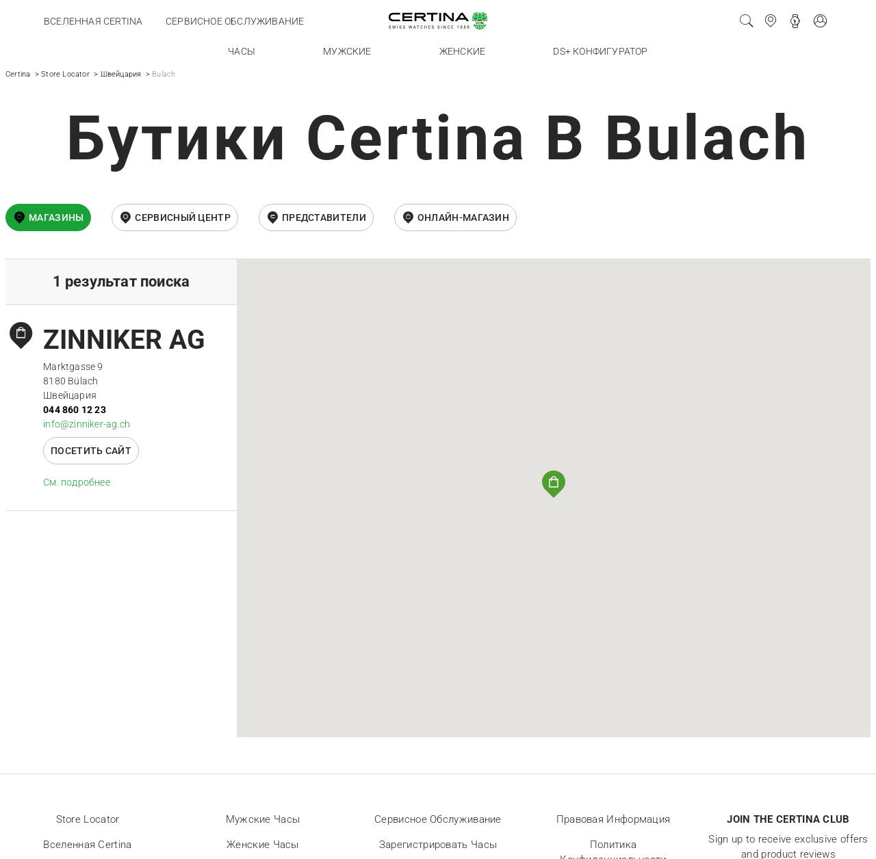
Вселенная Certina (93, 21)
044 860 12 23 (74, 409)
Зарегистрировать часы (438, 844)
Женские (462, 51)
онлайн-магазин (463, 217)
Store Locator (65, 74)
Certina (17, 74)
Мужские (347, 51)
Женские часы (263, 844)
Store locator (88, 819)
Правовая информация (613, 819)
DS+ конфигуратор (600, 51)
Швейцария (121, 74)
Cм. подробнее (76, 482)
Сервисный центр (183, 217)
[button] (553, 484)
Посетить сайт (91, 450)
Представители (324, 217)
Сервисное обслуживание (235, 21)
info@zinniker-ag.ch (86, 424)
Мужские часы (263, 819)
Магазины (56, 217)
